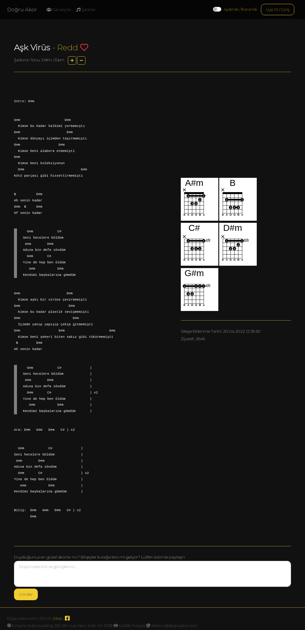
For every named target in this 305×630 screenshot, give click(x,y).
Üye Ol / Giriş (277, 9)
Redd (67, 47)
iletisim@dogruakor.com (174, 625)
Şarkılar (86, 9)
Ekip (58, 618)
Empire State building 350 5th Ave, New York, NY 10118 (62, 625)
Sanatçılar (58, 9)
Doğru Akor (22, 10)
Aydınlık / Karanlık (240, 9)
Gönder (26, 594)
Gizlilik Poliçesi (132, 625)
